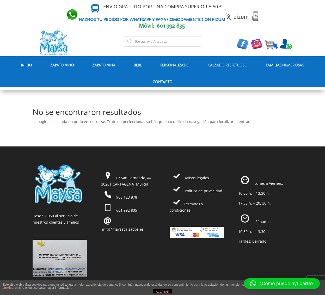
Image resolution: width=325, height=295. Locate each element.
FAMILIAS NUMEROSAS (285, 65)
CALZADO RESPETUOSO (228, 65)
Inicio (26, 65)
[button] (282, 283)
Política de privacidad (203, 190)
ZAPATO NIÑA (103, 65)
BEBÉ (138, 65)
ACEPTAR (162, 291)
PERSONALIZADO (174, 65)
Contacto (163, 81)
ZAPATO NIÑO (62, 65)
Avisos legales (197, 177)
